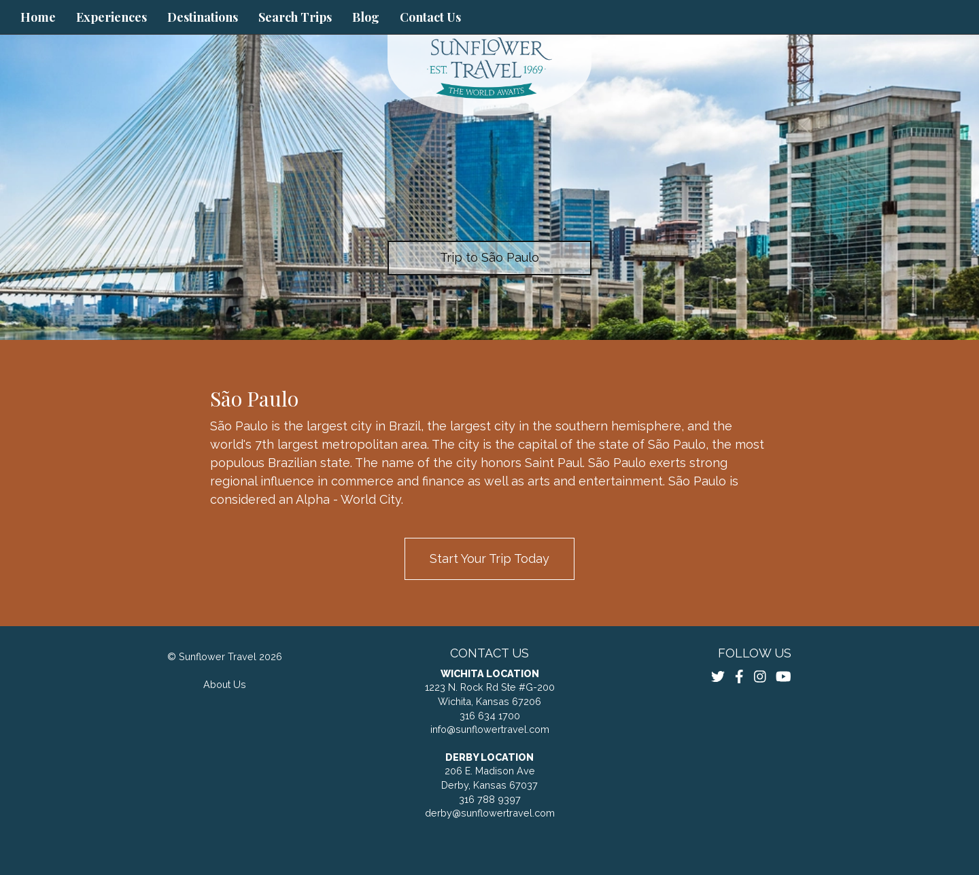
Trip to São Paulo (489, 257)
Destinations (202, 17)
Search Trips (295, 17)
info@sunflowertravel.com (489, 729)
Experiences (111, 17)
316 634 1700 (490, 715)
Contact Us (430, 17)
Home (38, 17)
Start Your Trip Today (489, 558)
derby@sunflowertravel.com (490, 813)
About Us (224, 684)
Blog (365, 17)
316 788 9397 (490, 799)
